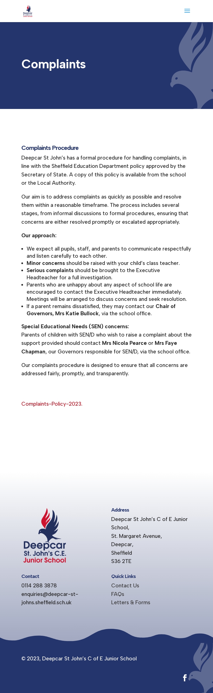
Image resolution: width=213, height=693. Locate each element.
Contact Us (125, 585)
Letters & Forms (130, 602)
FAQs (117, 594)
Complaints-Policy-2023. (51, 404)
